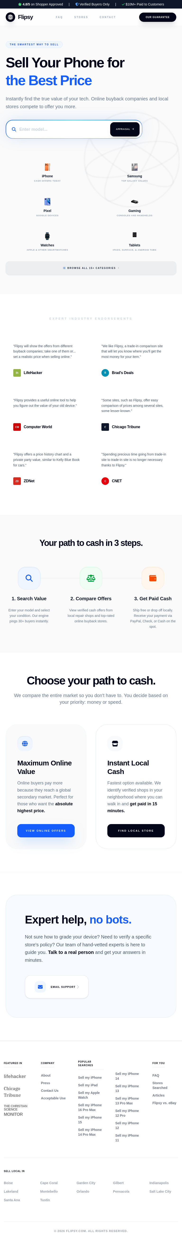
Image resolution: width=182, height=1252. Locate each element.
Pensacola (121, 1191)
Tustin (45, 1200)
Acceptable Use (53, 1098)
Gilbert (118, 1183)
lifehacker (15, 1076)
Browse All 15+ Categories (91, 268)
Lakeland (11, 1191)
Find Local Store (136, 830)
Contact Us (50, 1091)
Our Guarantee (158, 17)
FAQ (59, 17)
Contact (108, 17)
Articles (158, 1095)
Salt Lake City (160, 1191)
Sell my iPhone (90, 1077)
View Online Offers (46, 830)
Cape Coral (49, 1183)
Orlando (83, 1191)
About (45, 1075)
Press (45, 1083)
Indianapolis (159, 1183)
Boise (8, 1183)
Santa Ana (12, 1200)
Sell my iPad (88, 1085)
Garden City (86, 1183)
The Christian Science (15, 1110)
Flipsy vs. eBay (164, 1103)
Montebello (49, 1191)
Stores (81, 17)
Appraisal (125, 129)
